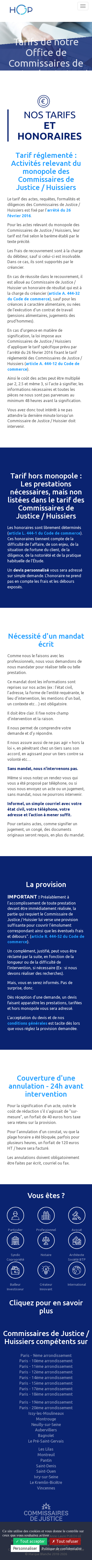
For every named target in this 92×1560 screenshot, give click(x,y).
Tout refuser (65, 1541)
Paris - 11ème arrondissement (46, 1366)
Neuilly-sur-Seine (46, 1424)
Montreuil (46, 1454)
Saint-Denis (46, 1466)
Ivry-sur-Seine (46, 1477)
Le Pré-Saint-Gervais (46, 1441)
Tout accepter (30, 1541)
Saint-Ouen (46, 1471)
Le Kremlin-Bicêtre (46, 1482)
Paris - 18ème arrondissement (46, 1394)
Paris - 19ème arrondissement (46, 1402)
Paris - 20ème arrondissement (46, 1408)
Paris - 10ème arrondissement (46, 1361)
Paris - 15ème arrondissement (46, 1383)
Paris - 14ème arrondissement (46, 1377)
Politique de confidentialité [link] (61, 1549)
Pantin (46, 1460)
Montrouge (46, 1419)
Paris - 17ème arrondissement (46, 1389)
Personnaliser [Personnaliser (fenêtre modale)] (25, 1548)
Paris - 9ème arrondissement (46, 1355)
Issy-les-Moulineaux (46, 1413)
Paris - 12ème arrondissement (46, 1372)
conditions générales (27, 1023)
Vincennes (46, 1488)
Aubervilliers (46, 1430)
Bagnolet (46, 1435)
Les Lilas (46, 1449)
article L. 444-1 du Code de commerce (44, 533)
